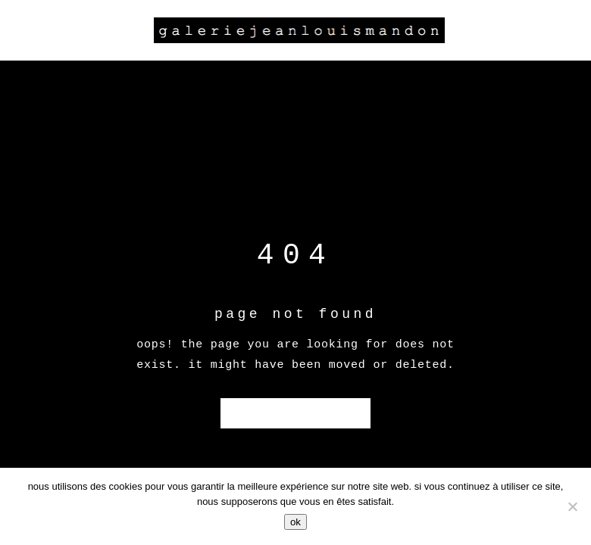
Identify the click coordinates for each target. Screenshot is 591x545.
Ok (295, 522)
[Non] (572, 506)
